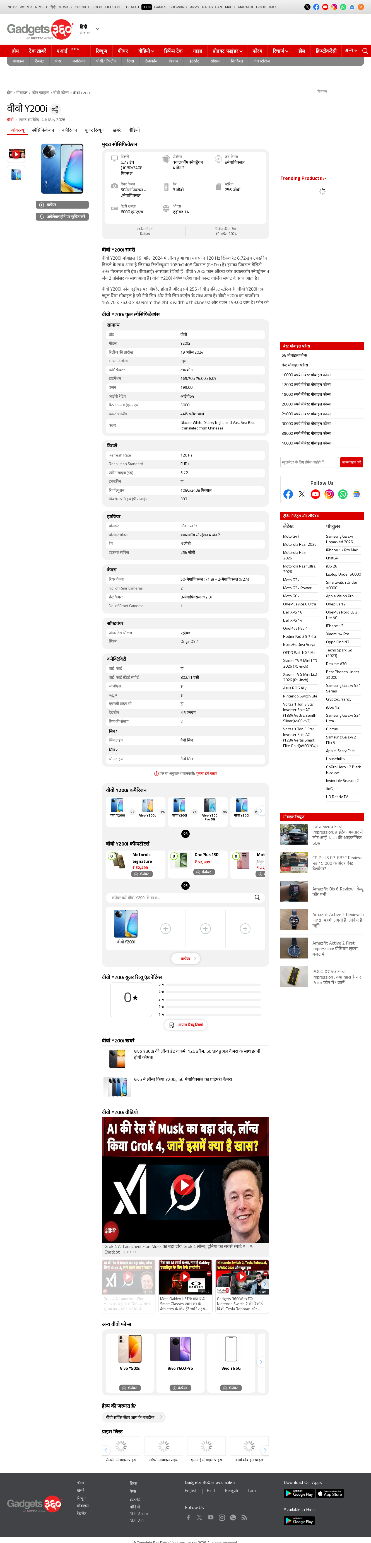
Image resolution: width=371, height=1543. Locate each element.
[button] (261, 810)
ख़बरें (117, 130)
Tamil (252, 1491)
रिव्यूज (101, 51)
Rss (244, 1516)
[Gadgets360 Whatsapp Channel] (343, 494)
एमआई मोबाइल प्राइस (206, 1460)
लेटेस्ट (288, 527)
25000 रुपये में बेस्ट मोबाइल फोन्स (306, 414)
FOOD (97, 7)
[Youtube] (315, 494)
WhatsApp (233, 1516)
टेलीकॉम (151, 61)
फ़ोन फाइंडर (40, 93)
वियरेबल (237, 61)
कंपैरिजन (69, 130)
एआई (69, 50)
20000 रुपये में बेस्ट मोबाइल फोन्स (306, 404)
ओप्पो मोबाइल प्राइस (163, 1460)
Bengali (231, 1491)
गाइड (197, 51)
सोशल (215, 61)
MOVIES (65, 7)
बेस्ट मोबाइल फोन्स (295, 365)
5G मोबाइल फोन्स (294, 356)
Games (160, 7)
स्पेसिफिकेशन (43, 130)
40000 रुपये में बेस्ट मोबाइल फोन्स (306, 443)
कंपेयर (47, 204)
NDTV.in (137, 1521)
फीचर (123, 51)
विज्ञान (173, 61)
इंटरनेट (194, 61)
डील (301, 51)
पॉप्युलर (333, 527)
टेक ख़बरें (37, 51)
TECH (146, 7)
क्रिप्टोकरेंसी (326, 51)
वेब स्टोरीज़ (262, 61)
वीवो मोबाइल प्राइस (249, 1460)
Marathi (245, 7)
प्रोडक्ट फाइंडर (225, 51)
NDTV (12, 7)
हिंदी (53, 7)
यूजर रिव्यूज (95, 130)
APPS (194, 7)
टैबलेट (39, 61)
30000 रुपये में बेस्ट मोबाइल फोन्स (306, 424)
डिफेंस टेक (173, 51)
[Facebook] (288, 494)
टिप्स (130, 61)
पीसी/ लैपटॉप (106, 61)
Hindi (211, 1491)
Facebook (188, 1516)
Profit (41, 7)
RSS (80, 1483)
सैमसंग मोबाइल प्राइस (121, 1460)
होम (15, 51)
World (26, 7)
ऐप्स (58, 61)
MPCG (230, 7)
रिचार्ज (278, 51)
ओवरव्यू (17, 130)
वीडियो (144, 51)
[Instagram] (329, 494)
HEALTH (132, 7)
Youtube (210, 1516)
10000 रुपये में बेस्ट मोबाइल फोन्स (306, 375)
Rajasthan (212, 7)
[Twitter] (302, 494)
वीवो (10, 120)
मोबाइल (18, 61)
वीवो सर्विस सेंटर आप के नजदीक (130, 1418)
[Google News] (356, 494)
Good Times (266, 7)
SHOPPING (178, 7)
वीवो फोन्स (61, 93)
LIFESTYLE (114, 7)
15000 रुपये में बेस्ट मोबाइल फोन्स (306, 395)
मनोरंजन (79, 61)
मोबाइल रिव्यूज (293, 817)
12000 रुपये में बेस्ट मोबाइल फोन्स (306, 385)
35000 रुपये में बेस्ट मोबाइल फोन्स (306, 434)
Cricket (82, 7)
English (191, 1491)
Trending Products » (303, 178)
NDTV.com (139, 1514)
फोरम (257, 51)
